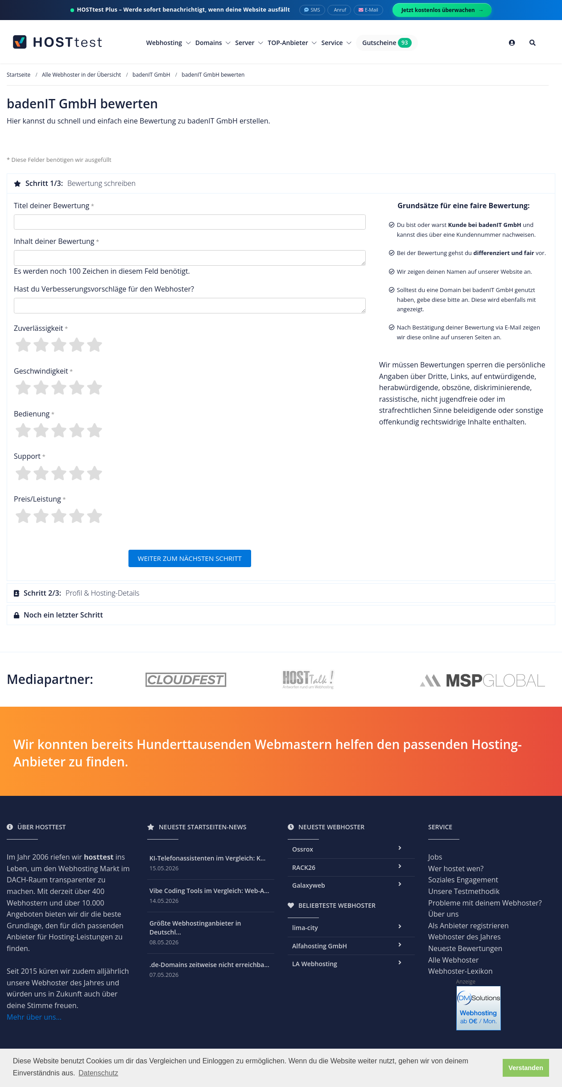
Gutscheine (386, 43)
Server (249, 42)
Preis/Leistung (37, 499)
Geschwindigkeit (41, 371)
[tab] (281, 183)
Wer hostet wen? (455, 868)
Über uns (443, 914)
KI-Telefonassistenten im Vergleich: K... (207, 858)
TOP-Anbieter (292, 42)
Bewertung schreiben (75, 183)
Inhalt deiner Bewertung (54, 241)
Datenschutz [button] (98, 1073)
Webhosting (168, 42)
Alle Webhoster (453, 960)
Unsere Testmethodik (464, 891)
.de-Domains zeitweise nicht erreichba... (209, 964)
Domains (213, 42)
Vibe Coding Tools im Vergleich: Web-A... (209, 890)
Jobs (435, 857)
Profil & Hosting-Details (77, 593)
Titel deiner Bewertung (51, 205)
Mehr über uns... (34, 1017)
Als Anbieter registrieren (468, 926)
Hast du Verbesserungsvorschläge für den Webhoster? (104, 289)
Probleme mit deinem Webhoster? (485, 903)
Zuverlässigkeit (38, 328)
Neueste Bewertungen (465, 948)
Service (336, 42)
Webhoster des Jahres (464, 937)
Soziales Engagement (463, 880)
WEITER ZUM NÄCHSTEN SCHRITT (190, 558)
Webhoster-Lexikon (460, 971)
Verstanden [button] (525, 1067)
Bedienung (32, 414)
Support (27, 456)
